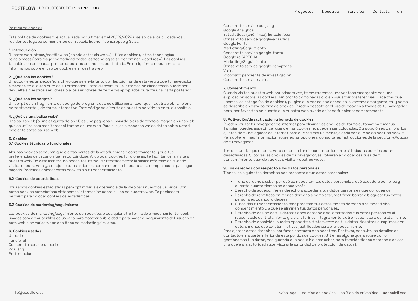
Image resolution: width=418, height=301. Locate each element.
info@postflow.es (28, 292)
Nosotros (330, 11)
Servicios (355, 11)
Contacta (381, 11)
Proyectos (303, 11)
